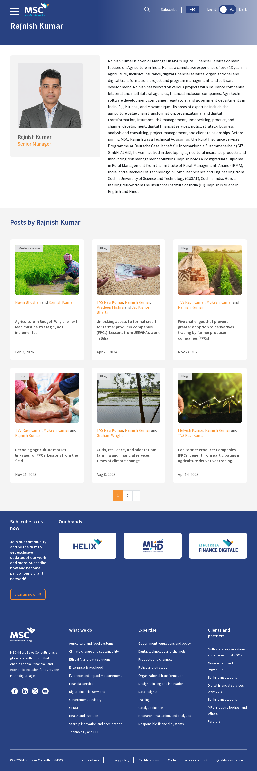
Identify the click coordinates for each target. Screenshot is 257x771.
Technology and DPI (83, 732)
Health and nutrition (83, 715)
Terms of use (90, 760)
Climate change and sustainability (94, 651)
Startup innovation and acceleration (95, 723)
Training (144, 699)
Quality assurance (229, 760)
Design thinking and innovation (161, 683)
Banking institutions (222, 677)
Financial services (82, 683)
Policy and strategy (152, 667)
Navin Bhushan (28, 302)
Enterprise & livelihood (86, 667)
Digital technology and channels (162, 651)
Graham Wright (110, 435)
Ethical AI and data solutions (90, 659)
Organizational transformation (160, 675)
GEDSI (73, 707)
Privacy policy (119, 760)
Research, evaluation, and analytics (164, 715)
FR (192, 9)
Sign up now (29, 594)
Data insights (148, 691)
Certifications (149, 760)
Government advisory (85, 699)
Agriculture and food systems (91, 643)
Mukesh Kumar (219, 302)
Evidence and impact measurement (95, 675)
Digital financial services (87, 691)
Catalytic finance (150, 707)
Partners (214, 721)
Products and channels (155, 659)
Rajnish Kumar (61, 302)
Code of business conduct (187, 760)
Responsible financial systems (161, 723)
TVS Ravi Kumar (110, 302)
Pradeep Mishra (110, 307)
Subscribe (169, 9)
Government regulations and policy (164, 643)
